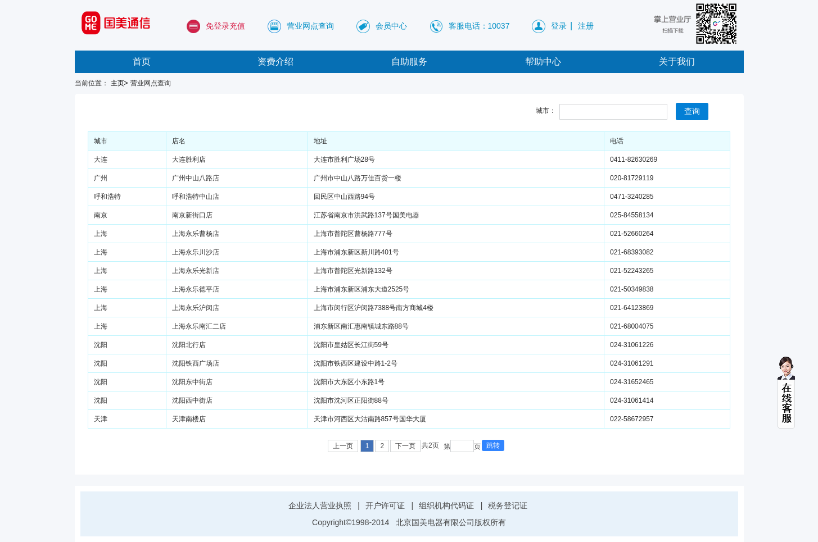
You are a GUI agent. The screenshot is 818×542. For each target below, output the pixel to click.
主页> (119, 83)
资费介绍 (275, 61)
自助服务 (409, 61)
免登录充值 (225, 25)
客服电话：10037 (479, 25)
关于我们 (677, 61)
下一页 (405, 446)
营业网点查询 (310, 25)
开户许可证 (385, 505)
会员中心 (391, 25)
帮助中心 (543, 61)
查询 (692, 111)
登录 (559, 25)
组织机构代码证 (446, 505)
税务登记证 (507, 505)
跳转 (493, 445)
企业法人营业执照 (319, 505)
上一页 (343, 446)
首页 (142, 61)
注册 (586, 25)
